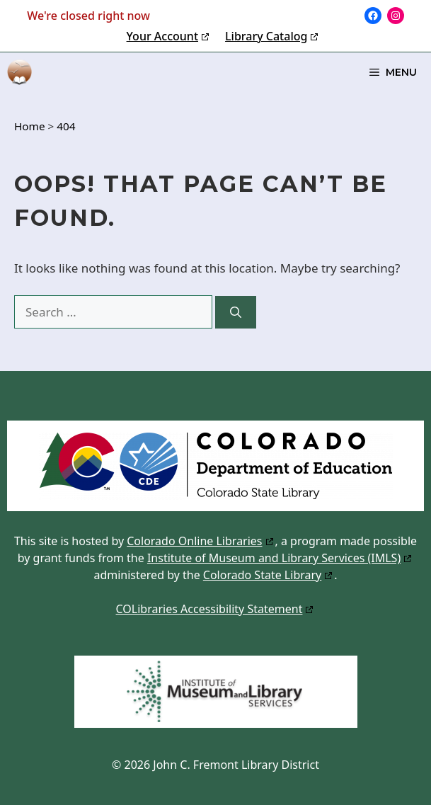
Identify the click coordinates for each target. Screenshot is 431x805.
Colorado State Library (262, 575)
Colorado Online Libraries (194, 541)
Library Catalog (266, 36)
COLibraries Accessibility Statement (209, 609)
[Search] (235, 312)
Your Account (162, 36)
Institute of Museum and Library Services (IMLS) (274, 558)
